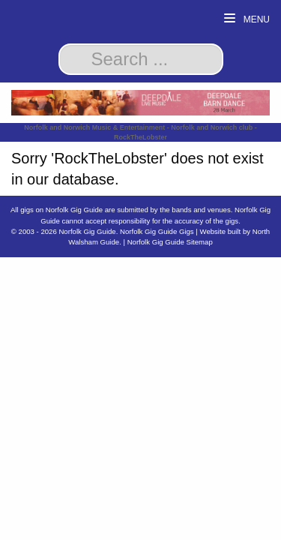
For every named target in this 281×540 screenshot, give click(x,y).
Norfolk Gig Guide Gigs (157, 231)
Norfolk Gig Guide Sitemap (170, 242)
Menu (247, 19)
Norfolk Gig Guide (86, 231)
